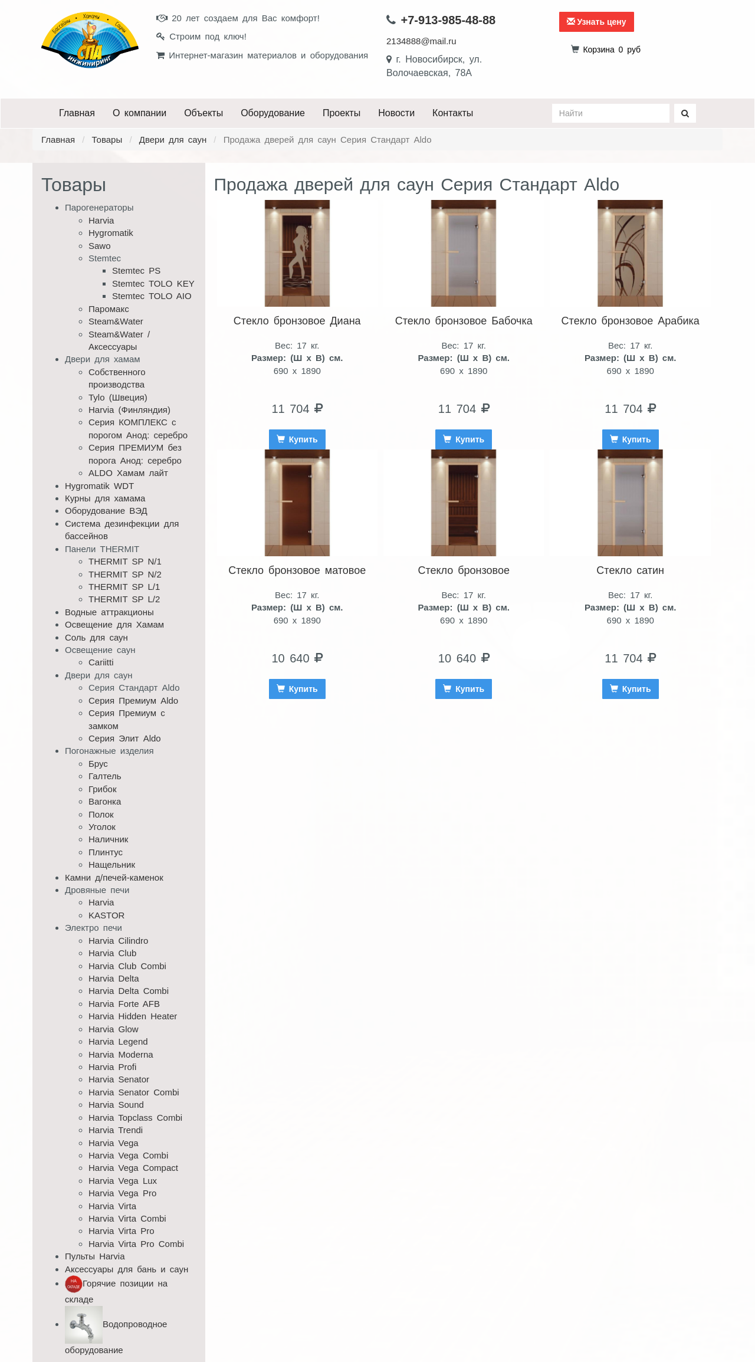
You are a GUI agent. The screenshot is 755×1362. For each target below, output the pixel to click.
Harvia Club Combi (127, 966)
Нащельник (111, 864)
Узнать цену (596, 22)
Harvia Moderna (120, 1054)
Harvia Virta (112, 1206)
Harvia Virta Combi (127, 1218)
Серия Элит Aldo (124, 738)
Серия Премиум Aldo (133, 700)
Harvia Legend (118, 1041)
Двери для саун (172, 139)
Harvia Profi (112, 1067)
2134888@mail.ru (421, 41)
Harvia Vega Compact (133, 1168)
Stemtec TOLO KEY (153, 283)
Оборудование (273, 113)
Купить (297, 439)
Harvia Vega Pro (122, 1193)
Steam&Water (115, 321)
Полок (101, 814)
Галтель (105, 776)
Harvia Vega (113, 1143)
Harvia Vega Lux (122, 1181)
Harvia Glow (113, 1029)
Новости (396, 113)
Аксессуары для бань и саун (126, 1269)
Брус (98, 764)
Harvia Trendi (115, 1130)
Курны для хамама (105, 498)
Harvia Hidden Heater (132, 1016)
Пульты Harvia (95, 1256)
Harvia (101, 220)
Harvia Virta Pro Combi (136, 1244)
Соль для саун (96, 637)
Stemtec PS (136, 270)
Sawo (99, 246)
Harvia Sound (116, 1105)
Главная (77, 113)
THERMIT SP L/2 (124, 599)
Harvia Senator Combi (133, 1092)
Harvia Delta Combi (128, 991)
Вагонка (104, 801)
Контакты (452, 113)
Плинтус (105, 852)
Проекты (341, 113)
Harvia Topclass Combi (135, 1117)
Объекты (203, 113)
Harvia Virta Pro (121, 1231)
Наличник (108, 839)
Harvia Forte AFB (124, 1004)
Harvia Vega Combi (128, 1155)
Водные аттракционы (109, 612)
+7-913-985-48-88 (448, 20)
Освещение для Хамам (114, 624)
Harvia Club (112, 953)
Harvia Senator (118, 1079)
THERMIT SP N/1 (125, 561)
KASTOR (106, 915)
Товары (107, 139)
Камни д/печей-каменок (114, 877)
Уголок (102, 827)
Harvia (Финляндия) (129, 410)
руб (612, 49)
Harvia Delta (113, 978)
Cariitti (101, 662)
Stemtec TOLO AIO (152, 296)
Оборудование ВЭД (106, 511)
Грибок (102, 789)
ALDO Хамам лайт (128, 473)
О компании (139, 113)
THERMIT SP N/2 (125, 574)
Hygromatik (110, 233)
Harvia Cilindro (118, 941)
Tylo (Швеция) (117, 397)
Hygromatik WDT (99, 486)
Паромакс (108, 309)
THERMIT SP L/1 (124, 587)
